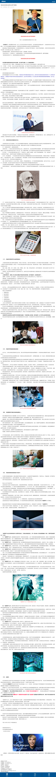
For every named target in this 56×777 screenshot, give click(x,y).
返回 (53, 1)
